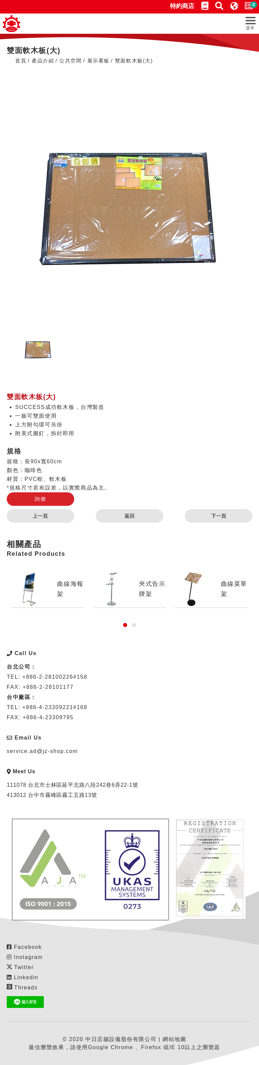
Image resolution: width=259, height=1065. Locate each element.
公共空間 (70, 60)
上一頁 (40, 516)
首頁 (20, 60)
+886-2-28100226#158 (54, 677)
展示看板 (98, 60)
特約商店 (182, 6)
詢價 (40, 499)
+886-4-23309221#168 (54, 707)
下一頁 (218, 516)
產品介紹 (43, 60)
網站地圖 (174, 1039)
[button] (125, 625)
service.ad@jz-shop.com (42, 751)
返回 (129, 516)
